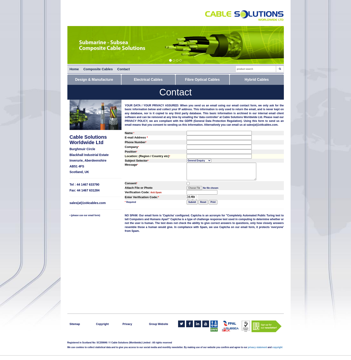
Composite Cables (98, 69)
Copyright (102, 324)
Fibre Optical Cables (202, 79)
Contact (123, 69)
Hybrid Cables (257, 79)
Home (74, 69)
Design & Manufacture (94, 79)
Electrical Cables (148, 79)
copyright (277, 347)
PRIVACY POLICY (136, 121)
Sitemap (75, 324)
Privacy (127, 324)
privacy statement (257, 347)
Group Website (158, 324)
